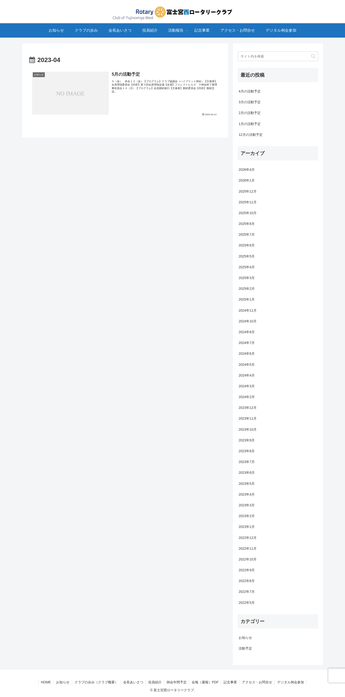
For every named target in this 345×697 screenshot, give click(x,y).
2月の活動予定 (250, 113)
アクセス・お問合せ (257, 682)
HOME (46, 682)
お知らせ (62, 682)
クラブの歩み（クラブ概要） (96, 682)
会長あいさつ (133, 682)
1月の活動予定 (250, 124)
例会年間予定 (177, 682)
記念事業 (230, 682)
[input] (278, 56)
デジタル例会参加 (290, 682)
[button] (313, 56)
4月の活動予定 (250, 91)
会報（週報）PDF (205, 682)
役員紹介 (155, 682)
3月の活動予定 (250, 102)
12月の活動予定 (251, 135)
